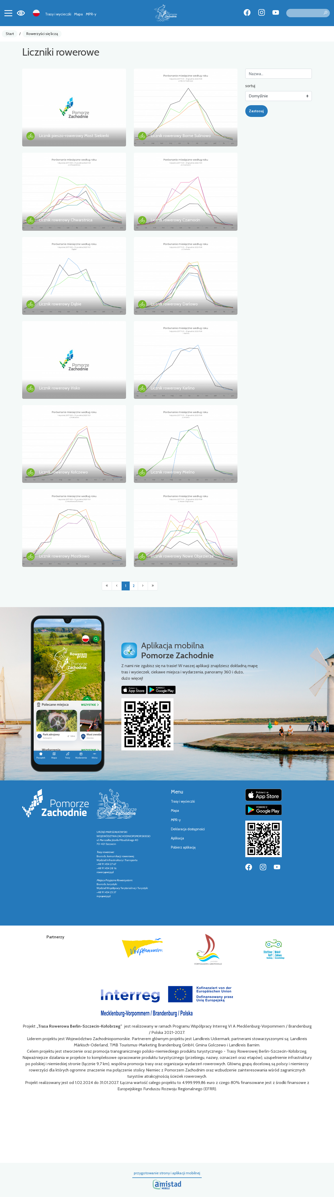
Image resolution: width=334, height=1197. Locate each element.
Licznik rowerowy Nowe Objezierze (182, 556)
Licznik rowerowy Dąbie (60, 303)
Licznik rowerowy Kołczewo (63, 472)
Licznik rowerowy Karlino (173, 388)
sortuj (250, 85)
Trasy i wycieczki (58, 14)
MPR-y (91, 14)
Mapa (78, 14)
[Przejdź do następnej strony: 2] (143, 586)
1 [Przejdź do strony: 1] (125, 586)
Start (10, 33)
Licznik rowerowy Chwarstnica (65, 219)
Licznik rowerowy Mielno (173, 472)
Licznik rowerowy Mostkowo (64, 556)
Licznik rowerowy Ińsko (59, 388)
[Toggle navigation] (8, 13)
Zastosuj (256, 111)
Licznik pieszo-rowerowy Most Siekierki (74, 135)
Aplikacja (177, 838)
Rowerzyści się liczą (42, 33)
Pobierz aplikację (183, 847)
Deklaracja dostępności (188, 829)
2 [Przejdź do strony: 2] (134, 586)
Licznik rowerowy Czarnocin (175, 219)
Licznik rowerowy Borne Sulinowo (181, 135)
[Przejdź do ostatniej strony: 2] (153, 586)
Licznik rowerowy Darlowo (174, 303)
